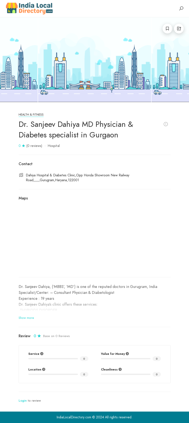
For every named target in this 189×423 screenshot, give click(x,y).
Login (23, 400)
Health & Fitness (31, 115)
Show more (26, 318)
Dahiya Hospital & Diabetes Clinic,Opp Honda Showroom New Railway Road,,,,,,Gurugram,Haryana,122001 (77, 177)
